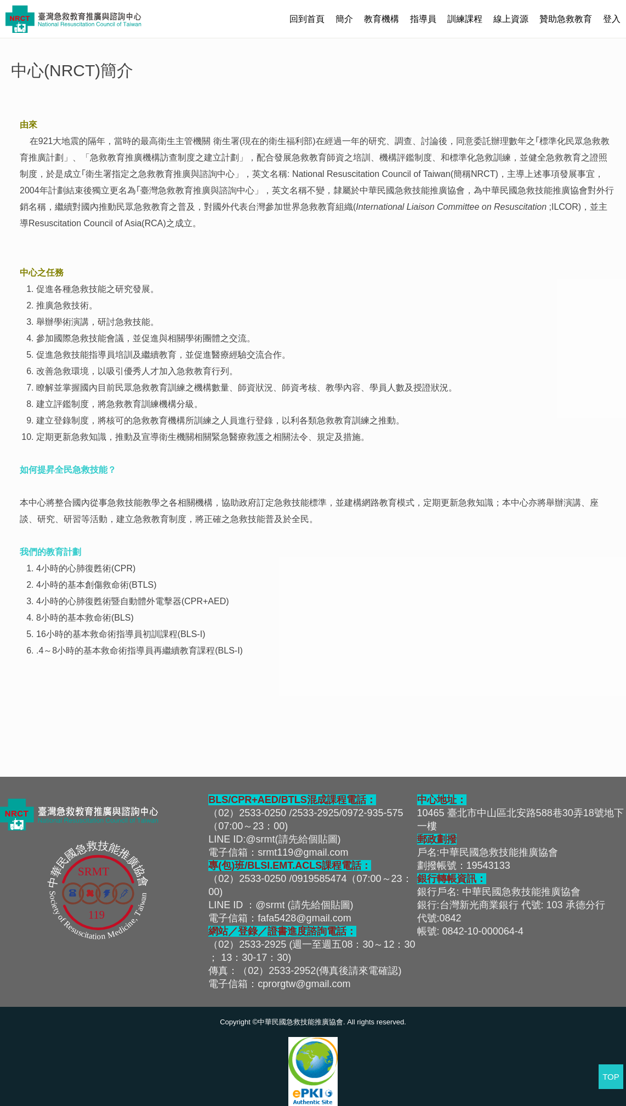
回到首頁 (307, 19)
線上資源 (510, 19)
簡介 (344, 19)
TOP (610, 1076)
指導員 (423, 19)
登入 (612, 19)
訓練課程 (464, 19)
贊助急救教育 (565, 19)
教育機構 (381, 19)
